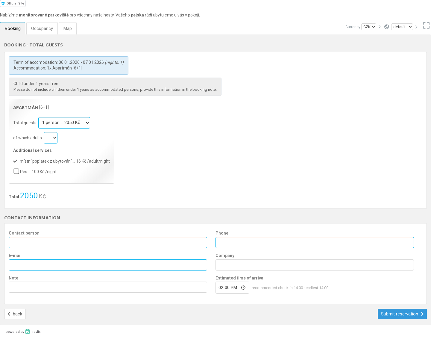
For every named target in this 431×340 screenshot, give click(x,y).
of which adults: (28, 137)
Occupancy (42, 28)
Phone (222, 233)
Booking (13, 28)
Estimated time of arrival (240, 278)
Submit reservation (402, 314)
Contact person (24, 233)
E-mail (15, 255)
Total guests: (25, 122)
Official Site (12, 3)
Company (225, 255)
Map (67, 28)
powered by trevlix (23, 331)
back (14, 314)
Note (13, 278)
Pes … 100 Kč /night (38, 171)
